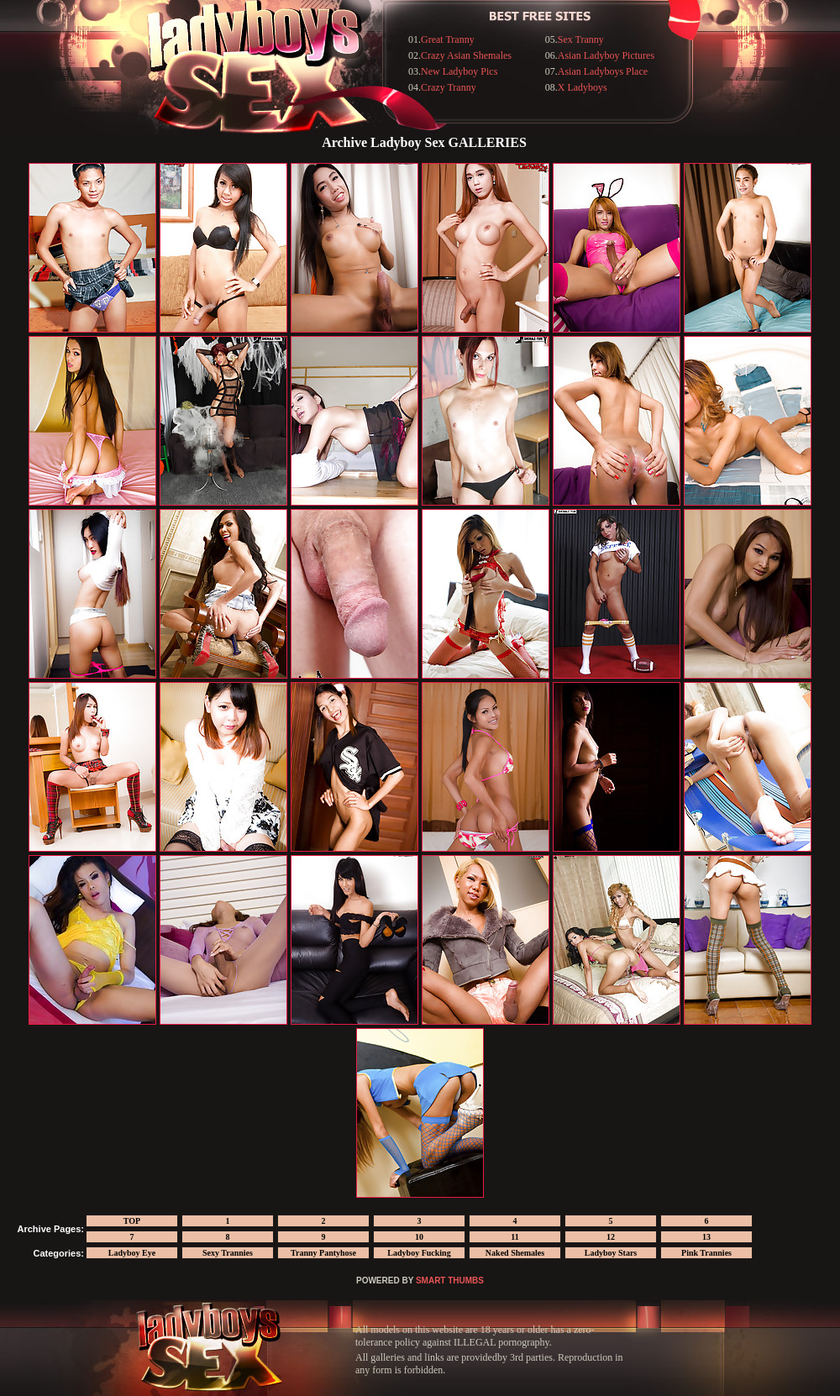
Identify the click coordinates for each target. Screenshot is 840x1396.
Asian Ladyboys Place (603, 71)
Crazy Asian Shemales (466, 55)
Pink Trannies (706, 1252)
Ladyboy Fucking (418, 1252)
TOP (131, 1220)
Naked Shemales (515, 1252)
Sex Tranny (581, 39)
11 (514, 1236)
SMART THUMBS (450, 1280)
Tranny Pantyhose (323, 1252)
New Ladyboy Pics (459, 71)
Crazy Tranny (448, 87)
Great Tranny (448, 39)
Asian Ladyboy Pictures (606, 55)
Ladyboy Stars (611, 1252)
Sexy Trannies (227, 1252)
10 (419, 1236)
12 (610, 1236)
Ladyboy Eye (131, 1252)
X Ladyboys (582, 87)
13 (706, 1236)
